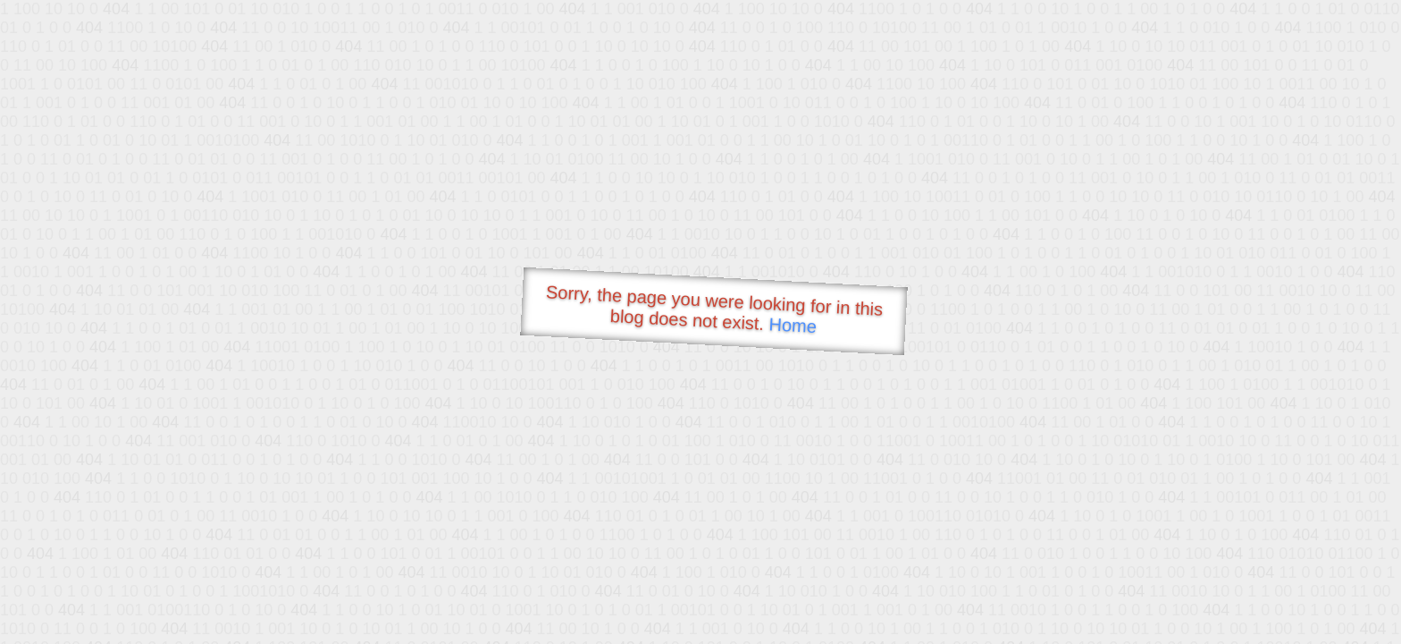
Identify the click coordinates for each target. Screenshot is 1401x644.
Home (792, 325)
